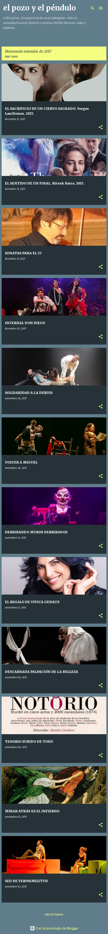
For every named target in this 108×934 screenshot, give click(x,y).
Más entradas (54, 914)
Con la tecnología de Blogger (54, 928)
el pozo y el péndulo (39, 7)
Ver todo (11, 56)
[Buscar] (92, 8)
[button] (100, 127)
